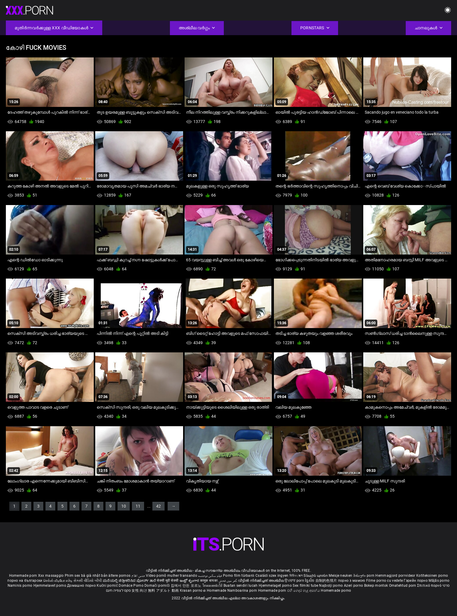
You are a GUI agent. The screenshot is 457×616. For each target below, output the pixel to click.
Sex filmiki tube (305, 585)
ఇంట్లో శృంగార (190, 581)
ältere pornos (119, 576)
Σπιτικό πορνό (429, 585)
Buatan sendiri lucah (241, 585)
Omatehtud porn (403, 585)
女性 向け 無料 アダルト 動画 (155, 590)
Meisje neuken (340, 576)
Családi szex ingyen (272, 576)
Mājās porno (439, 581)
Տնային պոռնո (316, 576)
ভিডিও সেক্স (296, 576)
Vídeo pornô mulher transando (171, 576)
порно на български (24, 581)
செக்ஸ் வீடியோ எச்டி (57, 581)
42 (158, 506)
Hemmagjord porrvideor (395, 576)
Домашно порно (82, 585)
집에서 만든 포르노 (186, 585)
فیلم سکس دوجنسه (210, 576)
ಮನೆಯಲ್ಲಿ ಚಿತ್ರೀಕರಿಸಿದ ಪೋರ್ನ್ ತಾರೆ (130, 581)
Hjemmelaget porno (276, 585)
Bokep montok (376, 585)
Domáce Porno (131, 585)
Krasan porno (192, 590)
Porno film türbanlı (239, 576)
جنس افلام (138, 576)
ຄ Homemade (215, 590)
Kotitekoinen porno (432, 576)
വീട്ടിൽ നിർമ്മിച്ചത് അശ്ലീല (261, 581)
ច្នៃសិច (310, 581)
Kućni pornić (108, 585)
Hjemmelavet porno (50, 585)
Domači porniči (157, 585)
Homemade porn (23, 576)
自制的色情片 (327, 581)
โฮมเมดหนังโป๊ (213, 585)
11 (138, 506)
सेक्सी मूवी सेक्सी (167, 581)
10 (123, 506)
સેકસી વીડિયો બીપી (88, 581)
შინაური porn (364, 576)
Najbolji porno (331, 585)
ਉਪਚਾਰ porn (295, 581)
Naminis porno (20, 585)
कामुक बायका (209, 581)
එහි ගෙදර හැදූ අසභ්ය (304, 590)
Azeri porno (354, 585)
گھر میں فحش (228, 581)
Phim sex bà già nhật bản (86, 576)
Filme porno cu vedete (384, 581)
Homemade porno (336, 590)
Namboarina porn (242, 590)
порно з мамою (351, 581)
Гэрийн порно (416, 581)
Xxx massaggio (51, 576)
